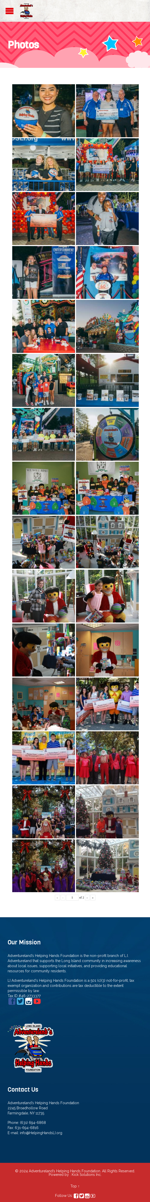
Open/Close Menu (9, 10)
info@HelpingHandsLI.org (41, 1133)
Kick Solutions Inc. (87, 1175)
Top (73, 1186)
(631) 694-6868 (33, 1123)
